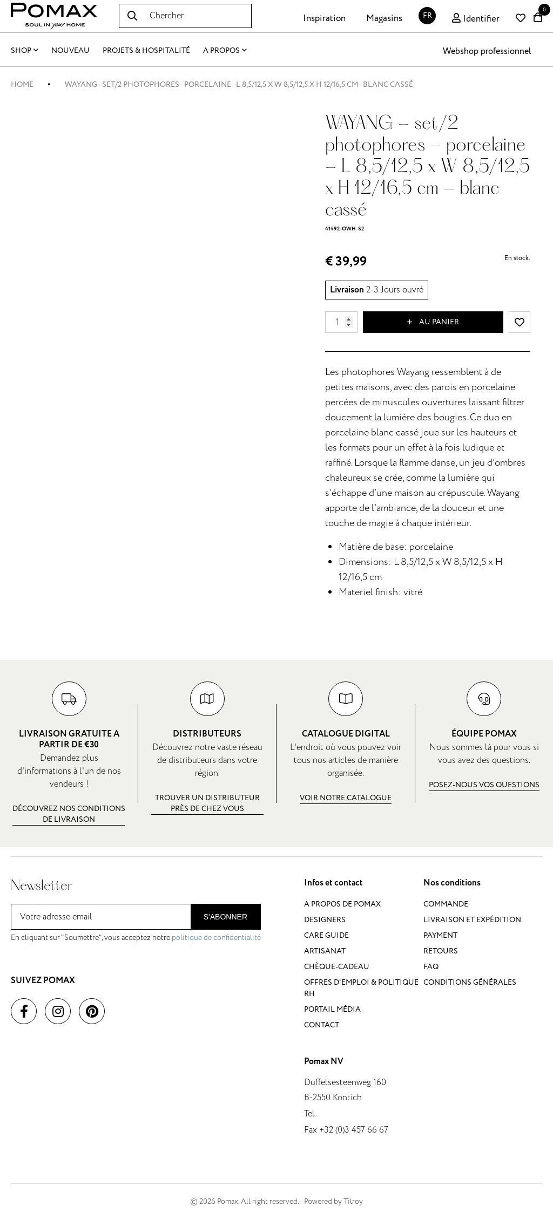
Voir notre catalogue (346, 798)
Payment (440, 935)
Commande (445, 904)
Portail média (332, 1009)
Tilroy (353, 1201)
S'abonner (225, 916)
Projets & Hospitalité (146, 50)
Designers (325, 920)
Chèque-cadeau (336, 967)
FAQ (431, 967)
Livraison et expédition (472, 920)
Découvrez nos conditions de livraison (68, 813)
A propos (225, 50)
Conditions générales (469, 982)
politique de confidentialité (216, 937)
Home (22, 84)
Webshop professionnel (487, 51)
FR (427, 15)
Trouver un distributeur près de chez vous (207, 803)
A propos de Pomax (342, 904)
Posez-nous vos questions (484, 785)
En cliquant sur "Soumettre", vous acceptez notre (136, 937)
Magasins (384, 18)
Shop (24, 50)
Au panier (433, 322)
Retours (440, 951)
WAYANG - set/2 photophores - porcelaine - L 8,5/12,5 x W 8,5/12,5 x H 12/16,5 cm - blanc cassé (239, 84)
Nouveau (70, 50)
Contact (321, 1025)
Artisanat (325, 951)
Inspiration (324, 18)
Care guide (326, 935)
